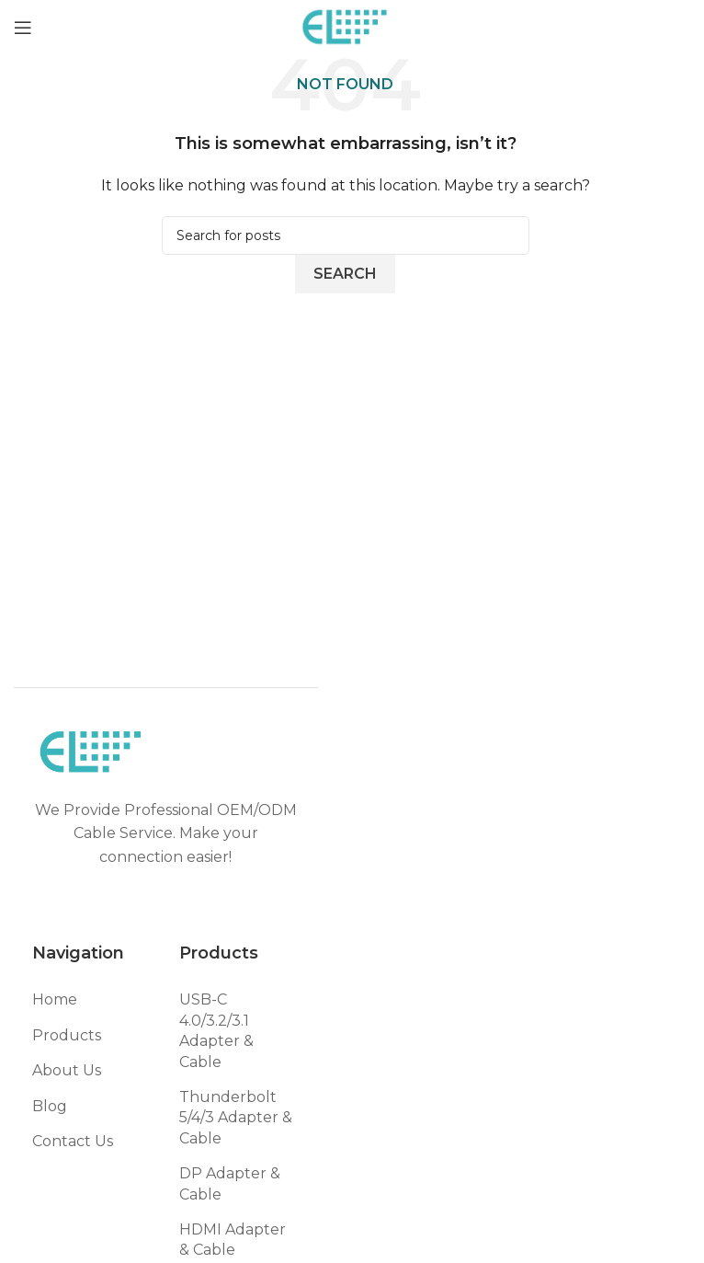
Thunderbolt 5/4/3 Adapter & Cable (235, 1117)
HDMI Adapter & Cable (232, 1239)
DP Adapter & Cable (229, 1183)
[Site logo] (345, 26)
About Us (66, 1070)
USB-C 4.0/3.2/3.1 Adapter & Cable (216, 1030)
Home (54, 999)
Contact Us (72, 1141)
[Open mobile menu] (23, 27)
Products (66, 1035)
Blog (49, 1106)
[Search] (345, 235)
